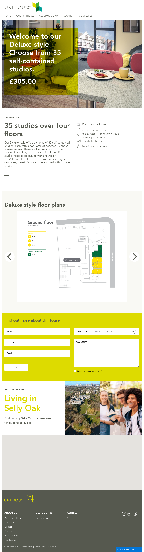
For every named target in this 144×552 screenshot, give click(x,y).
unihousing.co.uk (45, 518)
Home (7, 16)
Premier (8, 531)
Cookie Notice (40, 547)
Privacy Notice (26, 547)
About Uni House (25, 16)
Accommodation (49, 16)
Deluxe (8, 527)
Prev (9, 256)
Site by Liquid (53, 547)
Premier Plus (11, 536)
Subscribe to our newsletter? (89, 371)
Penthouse (10, 540)
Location (68, 16)
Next (134, 256)
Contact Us (85, 16)
